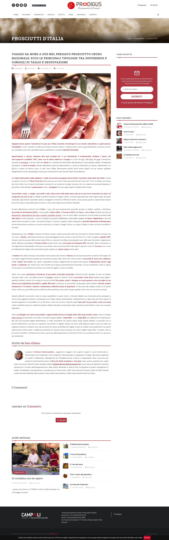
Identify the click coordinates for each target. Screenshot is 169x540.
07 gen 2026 (147, 150)
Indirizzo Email (131, 89)
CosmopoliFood (139, 38)
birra (91, 159)
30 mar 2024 (91, 467)
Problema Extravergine (79, 444)
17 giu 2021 (88, 477)
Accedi (61, 420)
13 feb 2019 (94, 447)
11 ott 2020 (90, 457)
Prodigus (118, 514)
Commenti (59, 68)
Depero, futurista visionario (135, 139)
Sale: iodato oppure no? (133, 147)
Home (129, 38)
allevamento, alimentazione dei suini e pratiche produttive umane (36, 215)
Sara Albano (30, 68)
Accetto (147, 538)
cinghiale (49, 277)
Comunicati (19, 473)
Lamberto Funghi (77, 487)
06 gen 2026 (142, 158)
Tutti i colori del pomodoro (81, 474)
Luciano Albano (77, 457)
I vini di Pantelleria (78, 454)
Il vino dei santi (76, 464)
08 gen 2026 (142, 142)
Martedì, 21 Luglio (39, 5)
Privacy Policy (152, 534)
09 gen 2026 (147, 127)
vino (82, 159)
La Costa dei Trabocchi (79, 484)
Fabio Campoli (17, 318)
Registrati (141, 5)
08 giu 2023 (91, 487)
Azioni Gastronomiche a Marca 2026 (138, 124)
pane (98, 159)
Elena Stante (130, 134)
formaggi (24, 162)
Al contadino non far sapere (27, 478)
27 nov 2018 (35, 483)
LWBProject (53, 534)
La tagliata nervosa (131, 155)
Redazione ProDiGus (20, 483)
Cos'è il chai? (129, 132)
